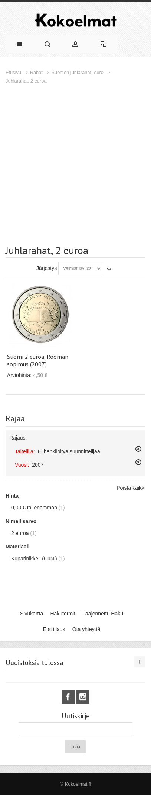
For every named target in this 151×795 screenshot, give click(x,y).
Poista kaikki (130, 488)
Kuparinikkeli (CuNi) (34, 558)
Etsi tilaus (54, 629)
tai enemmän (34, 508)
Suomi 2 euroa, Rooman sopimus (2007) (37, 360)
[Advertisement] (75, 164)
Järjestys (46, 268)
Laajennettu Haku (102, 614)
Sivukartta (31, 614)
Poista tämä (138, 448)
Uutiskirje (75, 716)
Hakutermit (62, 614)
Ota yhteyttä (86, 629)
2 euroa (20, 533)
